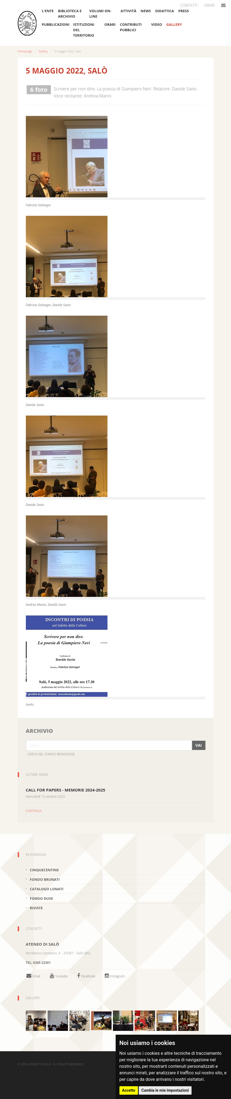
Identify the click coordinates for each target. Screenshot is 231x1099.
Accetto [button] (128, 1090)
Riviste (36, 907)
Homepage (25, 51)
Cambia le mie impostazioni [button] (165, 1090)
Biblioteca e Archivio (70, 13)
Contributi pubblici (131, 27)
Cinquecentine (44, 869)
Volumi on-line (100, 13)
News (146, 10)
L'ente (48, 10)
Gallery (174, 24)
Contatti (188, 5)
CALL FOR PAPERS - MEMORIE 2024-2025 (65, 790)
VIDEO (156, 24)
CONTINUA (34, 811)
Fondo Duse (41, 898)
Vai (198, 745)
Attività (128, 10)
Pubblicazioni (55, 24)
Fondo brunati (45, 879)
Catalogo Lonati (47, 888)
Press (183, 10)
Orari (209, 5)
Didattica (164, 10)
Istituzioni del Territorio (83, 30)
